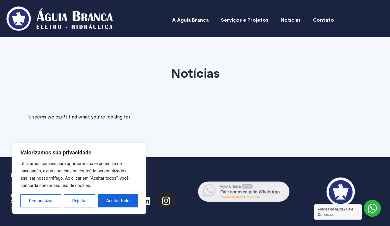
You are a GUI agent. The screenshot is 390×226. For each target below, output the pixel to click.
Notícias (291, 20)
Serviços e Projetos (244, 20)
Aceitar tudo (118, 200)
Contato (323, 20)
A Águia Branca (190, 20)
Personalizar (41, 200)
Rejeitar (79, 200)
